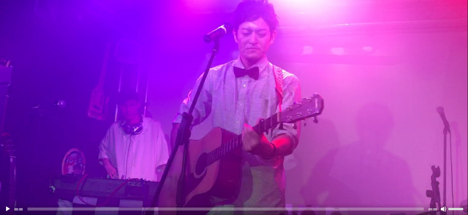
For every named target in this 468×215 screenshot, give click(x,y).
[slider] (225, 209)
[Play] (8, 209)
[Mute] (444, 209)
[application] (234, 107)
